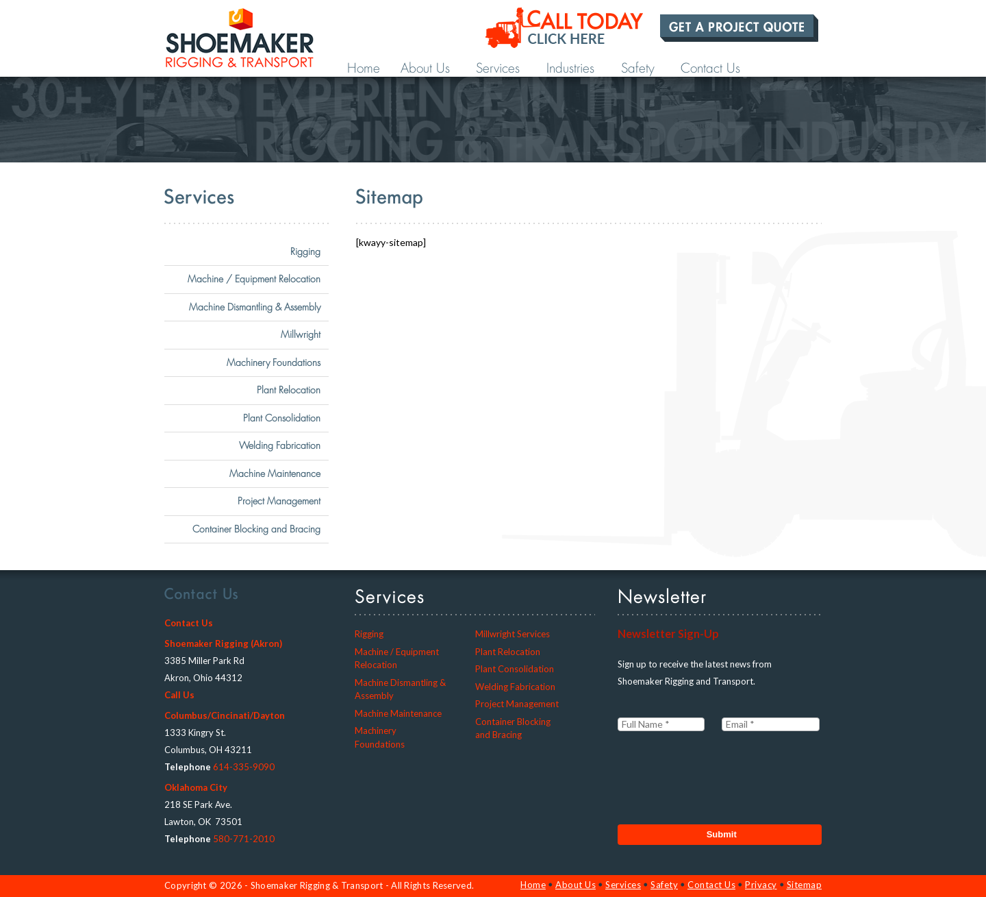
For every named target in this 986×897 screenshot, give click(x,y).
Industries (570, 68)
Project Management (279, 501)
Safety (638, 68)
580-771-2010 (244, 838)
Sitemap (804, 884)
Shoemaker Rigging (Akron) (223, 643)
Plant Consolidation (281, 418)
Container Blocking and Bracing (256, 529)
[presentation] (722, 773)
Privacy (761, 884)
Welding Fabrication (279, 445)
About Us (425, 68)
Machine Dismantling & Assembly (254, 307)
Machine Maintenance (274, 473)
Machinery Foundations (273, 362)
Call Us (179, 694)
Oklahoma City (195, 787)
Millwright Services (512, 633)
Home (363, 68)
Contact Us (710, 68)
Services (498, 68)
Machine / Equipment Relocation (254, 279)
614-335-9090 (244, 766)
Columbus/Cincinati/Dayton (224, 715)
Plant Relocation (288, 390)
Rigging (305, 251)
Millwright (300, 334)
